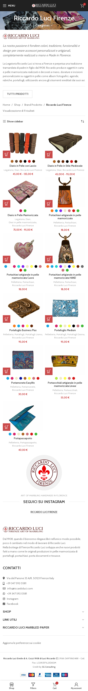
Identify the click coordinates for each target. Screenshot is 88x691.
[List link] (44, 578)
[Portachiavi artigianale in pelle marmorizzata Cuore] (23, 248)
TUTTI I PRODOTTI (17, 93)
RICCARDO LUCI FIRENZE (44, 512)
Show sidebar (15, 121)
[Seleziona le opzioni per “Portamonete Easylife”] (6, 371)
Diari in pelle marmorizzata (22, 222)
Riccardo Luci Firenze (31, 170)
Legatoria (9, 170)
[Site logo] (44, 5)
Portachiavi (70, 222)
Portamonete (28, 386)
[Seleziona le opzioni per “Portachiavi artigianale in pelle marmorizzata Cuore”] (6, 259)
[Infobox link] (44, 474)
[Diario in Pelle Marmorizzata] (23, 192)
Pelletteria (58, 222)
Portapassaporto (23, 438)
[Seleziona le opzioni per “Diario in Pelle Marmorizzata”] (6, 203)
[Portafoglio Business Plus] (23, 308)
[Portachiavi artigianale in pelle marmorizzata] (65, 192)
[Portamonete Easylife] (23, 360)
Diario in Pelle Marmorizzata (23, 215)
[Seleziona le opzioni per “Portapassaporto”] (6, 427)
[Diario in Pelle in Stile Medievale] (65, 143)
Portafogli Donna (75, 334)
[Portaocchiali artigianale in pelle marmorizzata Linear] (65, 360)
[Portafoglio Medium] (65, 308)
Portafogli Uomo (34, 334)
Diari (17, 170)
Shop (17, 104)
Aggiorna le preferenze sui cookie (22, 643)
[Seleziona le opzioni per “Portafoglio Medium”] (49, 319)
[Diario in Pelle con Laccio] (23, 143)
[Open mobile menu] (9, 5)
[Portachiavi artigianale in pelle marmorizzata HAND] (65, 248)
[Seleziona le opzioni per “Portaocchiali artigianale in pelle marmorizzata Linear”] (49, 371)
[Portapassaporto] (23, 416)
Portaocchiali (70, 390)
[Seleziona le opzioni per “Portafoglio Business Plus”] (6, 319)
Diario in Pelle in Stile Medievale (65, 165)
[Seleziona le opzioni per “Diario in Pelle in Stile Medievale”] (49, 154)
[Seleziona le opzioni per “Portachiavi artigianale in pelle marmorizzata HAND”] (49, 259)
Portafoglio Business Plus (23, 330)
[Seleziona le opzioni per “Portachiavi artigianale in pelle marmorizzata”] (49, 203)
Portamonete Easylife (23, 382)
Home (6, 104)
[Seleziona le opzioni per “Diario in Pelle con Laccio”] (6, 154)
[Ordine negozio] (82, 121)
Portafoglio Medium (65, 330)
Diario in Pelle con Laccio (23, 165)
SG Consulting (48, 667)
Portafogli (19, 334)
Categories (42, 25)
